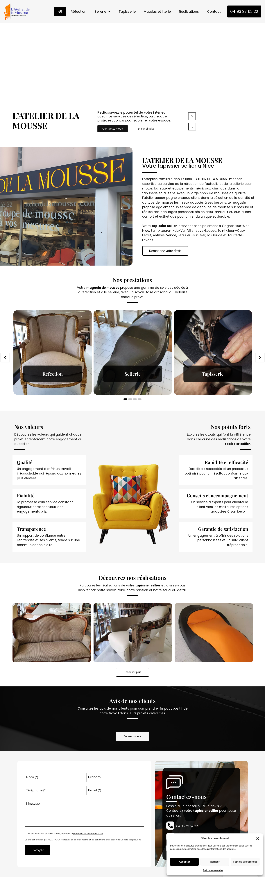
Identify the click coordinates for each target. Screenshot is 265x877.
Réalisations (189, 11)
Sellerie (102, 11)
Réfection (78, 11)
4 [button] (140, 399)
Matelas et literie (157, 11)
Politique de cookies (213, 870)
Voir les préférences (245, 861)
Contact (214, 11)
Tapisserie (127, 11)
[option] (52, 352)
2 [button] (130, 399)
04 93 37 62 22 (244, 11)
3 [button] (135, 399)
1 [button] (125, 399)
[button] (257, 838)
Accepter (184, 861)
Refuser (214, 861)
